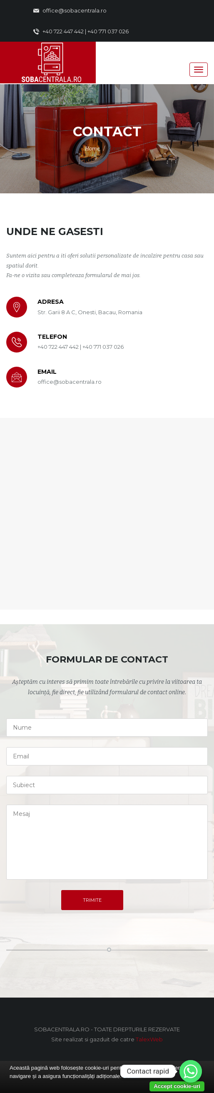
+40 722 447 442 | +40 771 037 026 (81, 31)
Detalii (131, 1076)
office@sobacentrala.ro (70, 11)
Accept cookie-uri (177, 1086)
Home (92, 148)
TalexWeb (149, 1039)
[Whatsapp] (190, 1071)
